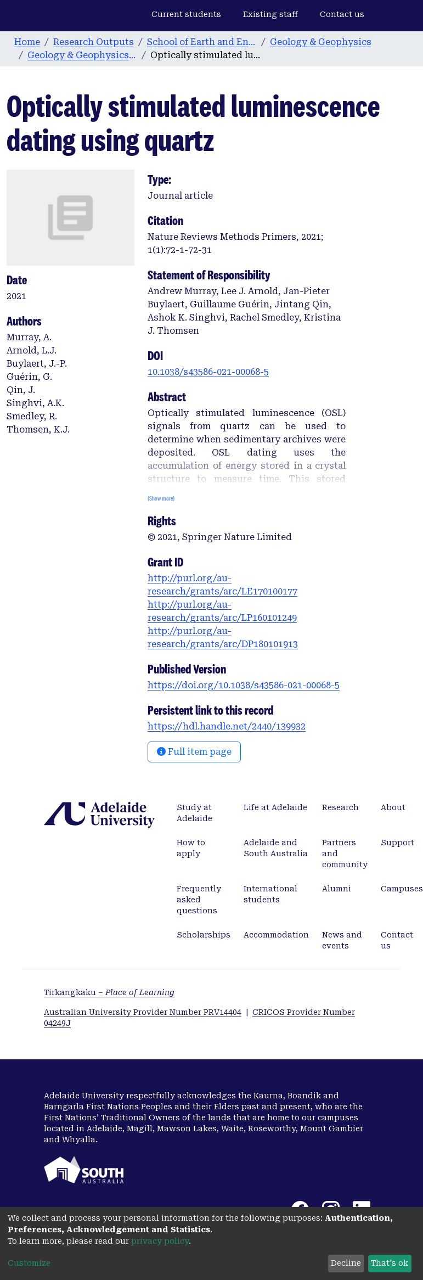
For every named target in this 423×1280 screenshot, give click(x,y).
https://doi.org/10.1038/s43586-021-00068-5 (244, 685)
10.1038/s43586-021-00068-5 (208, 372)
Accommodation (276, 934)
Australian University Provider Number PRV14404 (142, 1012)
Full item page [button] (194, 751)
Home (27, 42)
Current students (186, 14)
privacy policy (160, 1241)
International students (270, 894)
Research (340, 807)
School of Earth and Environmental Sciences (202, 42)
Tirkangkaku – (109, 992)
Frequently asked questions (199, 899)
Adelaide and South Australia (276, 848)
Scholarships (203, 934)
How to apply (191, 848)
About (393, 807)
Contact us (342, 14)
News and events (342, 940)
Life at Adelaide (275, 807)
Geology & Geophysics (320, 42)
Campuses (402, 888)
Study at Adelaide (194, 813)
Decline (346, 1263)
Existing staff (270, 14)
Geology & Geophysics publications (82, 55)
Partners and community (345, 853)
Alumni (336, 888)
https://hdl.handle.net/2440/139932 (227, 726)
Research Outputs (93, 42)
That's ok (389, 1263)
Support (397, 842)
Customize (29, 1263)
